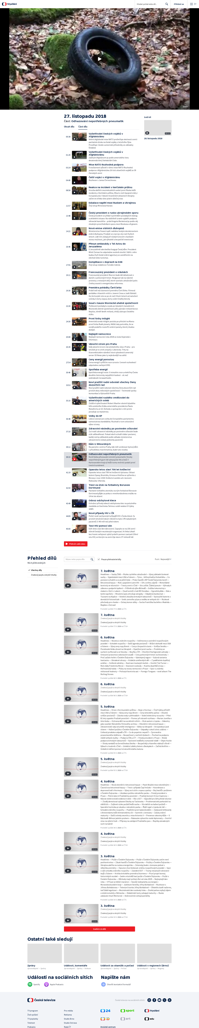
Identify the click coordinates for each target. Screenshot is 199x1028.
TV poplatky (32, 1018)
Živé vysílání (32, 1014)
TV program (32, 1010)
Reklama (68, 1014)
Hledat (166, 5)
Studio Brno (69, 1018)
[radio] (42, 570)
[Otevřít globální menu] (193, 4)
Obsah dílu (69, 126)
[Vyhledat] (92, 559)
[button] (99, 59)
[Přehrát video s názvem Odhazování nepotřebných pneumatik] (99, 59)
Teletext (31, 1023)
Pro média (68, 1010)
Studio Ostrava (70, 1023)
